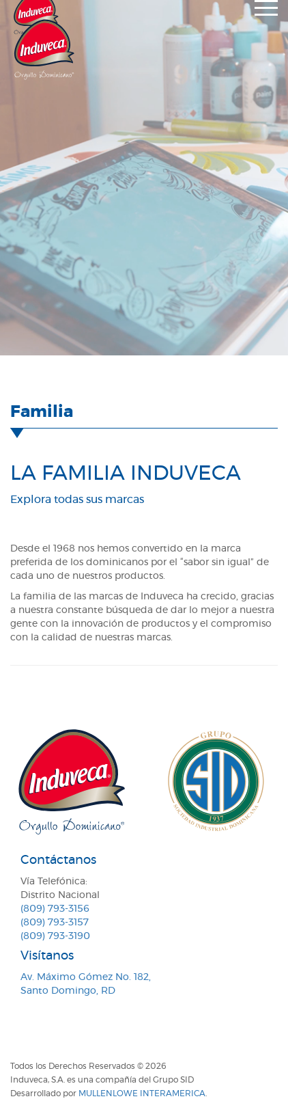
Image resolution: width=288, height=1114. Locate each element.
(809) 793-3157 (54, 922)
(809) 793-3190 (55, 936)
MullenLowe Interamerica (141, 1093)
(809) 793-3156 (54, 909)
